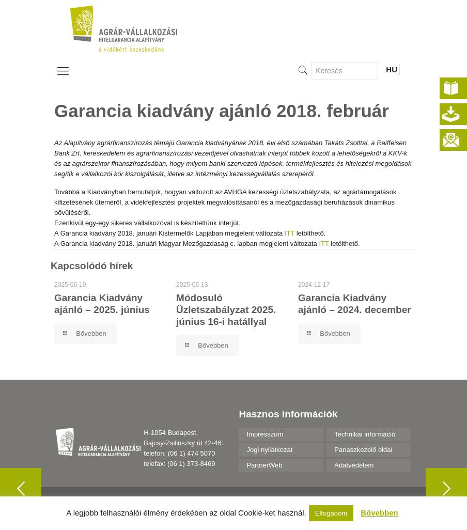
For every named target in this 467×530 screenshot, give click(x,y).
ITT (289, 233)
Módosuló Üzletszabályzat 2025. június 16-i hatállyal (226, 309)
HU (391, 69)
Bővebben (379, 512)
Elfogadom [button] (331, 513)
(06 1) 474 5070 (191, 453)
